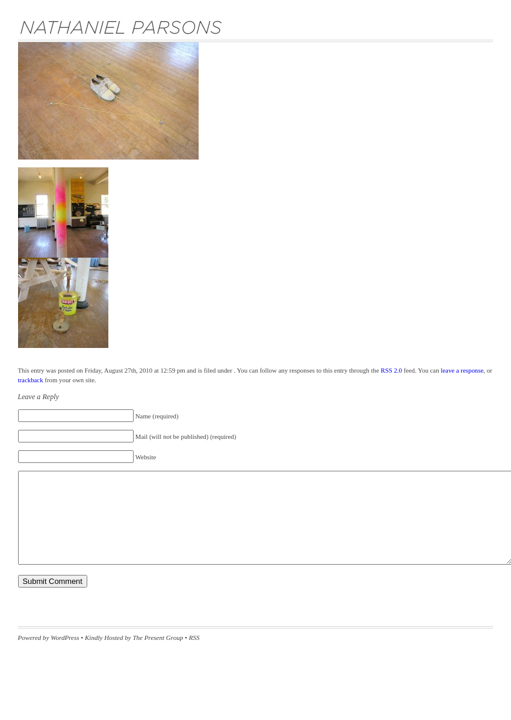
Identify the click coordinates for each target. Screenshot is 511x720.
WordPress (65, 637)
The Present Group (157, 637)
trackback (30, 379)
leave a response (462, 370)
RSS (194, 637)
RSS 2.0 (391, 370)
